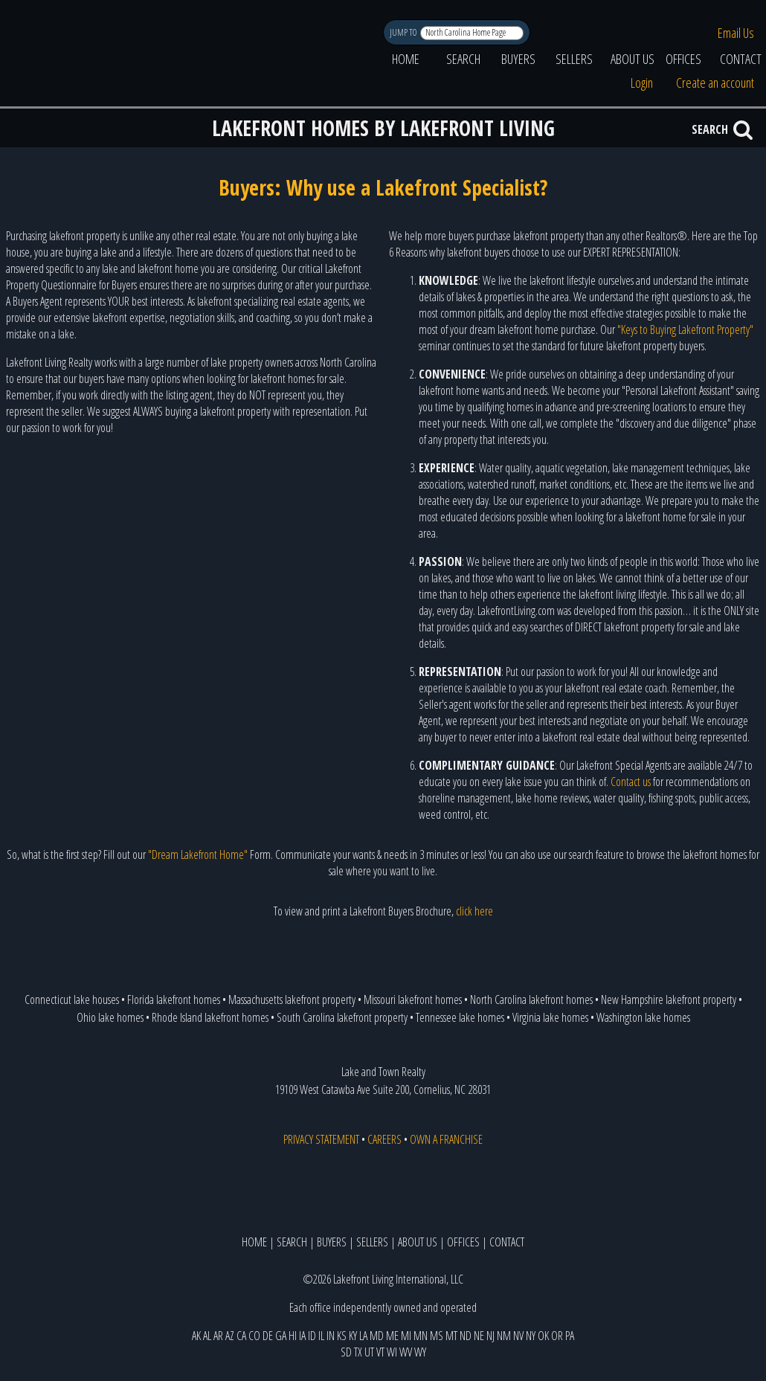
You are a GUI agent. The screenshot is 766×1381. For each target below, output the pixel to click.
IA (302, 1335)
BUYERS (518, 59)
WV (405, 1352)
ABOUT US (632, 59)
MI (406, 1335)
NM (504, 1335)
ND (465, 1335)
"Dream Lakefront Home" (198, 854)
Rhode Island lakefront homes (210, 1017)
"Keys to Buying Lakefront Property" (685, 329)
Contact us (631, 781)
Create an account (715, 82)
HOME (405, 59)
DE (268, 1335)
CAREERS (384, 1139)
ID (312, 1335)
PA (569, 1335)
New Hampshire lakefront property (668, 999)
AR (218, 1335)
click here (474, 911)
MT (451, 1335)
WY (420, 1352)
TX (358, 1352)
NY (530, 1335)
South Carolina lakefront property (342, 1017)
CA (241, 1335)
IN (330, 1335)
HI (293, 1335)
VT (380, 1352)
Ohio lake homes (110, 1017)
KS (342, 1335)
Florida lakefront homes (173, 999)
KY (353, 1335)
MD (377, 1335)
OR (557, 1335)
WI (392, 1352)
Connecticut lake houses (72, 999)
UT (369, 1352)
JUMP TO (404, 32)
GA (280, 1335)
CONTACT (506, 1242)
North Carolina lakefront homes (531, 999)
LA (363, 1335)
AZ (229, 1335)
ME (392, 1335)
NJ (490, 1335)
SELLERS (574, 59)
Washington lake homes (643, 1017)
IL (321, 1335)
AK (196, 1335)
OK (543, 1335)
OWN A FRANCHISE (446, 1139)
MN (420, 1335)
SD (346, 1352)
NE (479, 1335)
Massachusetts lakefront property (291, 999)
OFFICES (683, 59)
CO (254, 1335)
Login (642, 82)
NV (518, 1335)
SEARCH (463, 59)
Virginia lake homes (550, 1017)
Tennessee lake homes (460, 1017)
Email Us (736, 33)
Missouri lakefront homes (413, 999)
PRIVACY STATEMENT (321, 1139)
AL (207, 1335)
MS (436, 1335)
